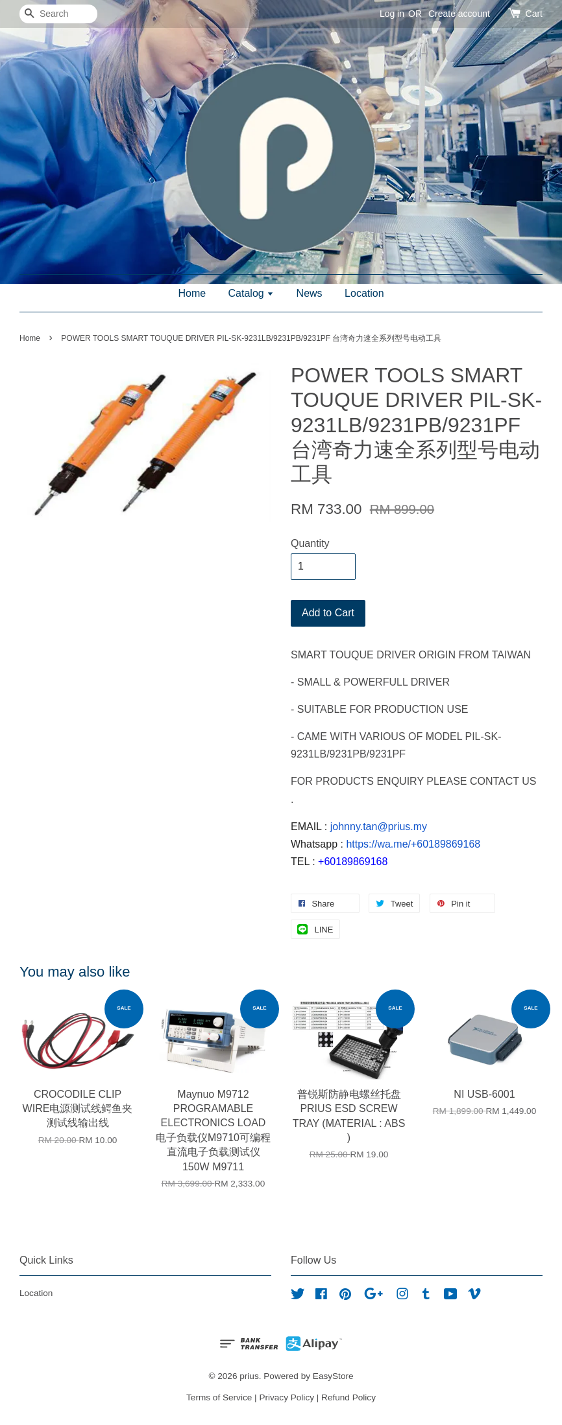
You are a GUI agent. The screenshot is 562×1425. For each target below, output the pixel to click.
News (310, 293)
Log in (392, 13)
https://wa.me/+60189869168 (413, 844)
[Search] (58, 14)
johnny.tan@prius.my (378, 826)
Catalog (251, 293)
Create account (459, 13)
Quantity (310, 543)
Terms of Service (219, 1397)
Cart (534, 13)
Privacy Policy (286, 1397)
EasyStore (333, 1376)
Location (364, 293)
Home (192, 293)
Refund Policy (348, 1397)
